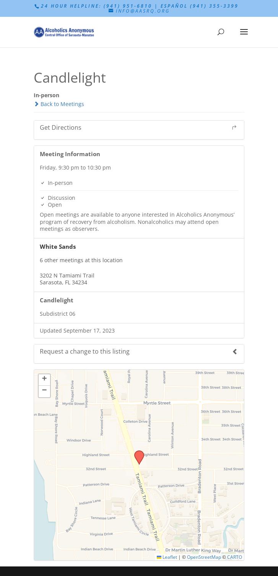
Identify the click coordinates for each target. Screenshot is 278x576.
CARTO (234, 557)
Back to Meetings (59, 104)
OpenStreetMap (204, 557)
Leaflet (167, 557)
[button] (136, 452)
